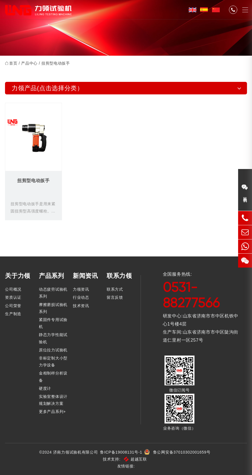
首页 (13, 63)
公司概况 (13, 289)
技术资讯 (81, 305)
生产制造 (13, 314)
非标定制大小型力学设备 (53, 361)
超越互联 (135, 459)
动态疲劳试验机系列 (53, 292)
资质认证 (13, 297)
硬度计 (45, 388)
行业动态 (81, 297)
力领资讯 (81, 289)
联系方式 (115, 289)
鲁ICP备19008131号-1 (121, 452)
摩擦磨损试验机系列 (53, 308)
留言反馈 (115, 297)
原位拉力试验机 (53, 350)
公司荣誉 (13, 305)
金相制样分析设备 (53, 376)
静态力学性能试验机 (53, 338)
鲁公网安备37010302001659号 (182, 452)
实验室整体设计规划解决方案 (53, 400)
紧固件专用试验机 (53, 323)
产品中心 (29, 63)
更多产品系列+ (52, 411)
